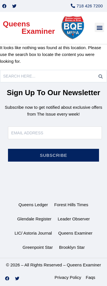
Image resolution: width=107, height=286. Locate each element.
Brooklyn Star (72, 247)
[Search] (100, 76)
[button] (99, 27)
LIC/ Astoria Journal (33, 233)
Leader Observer (74, 218)
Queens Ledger (33, 204)
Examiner (38, 31)
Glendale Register (34, 218)
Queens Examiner (75, 233)
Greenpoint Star (38, 247)
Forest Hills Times (71, 204)
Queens (16, 24)
